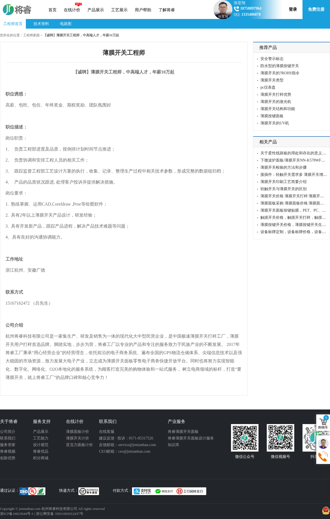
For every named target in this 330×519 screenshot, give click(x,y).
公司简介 (7, 432)
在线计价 (72, 10)
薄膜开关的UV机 (274, 123)
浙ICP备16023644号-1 (17, 514)
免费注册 (316, 9)
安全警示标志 (272, 59)
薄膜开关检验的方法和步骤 (283, 167)
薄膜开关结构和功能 (277, 109)
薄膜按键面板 (272, 116)
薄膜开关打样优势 (275, 94)
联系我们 (7, 438)
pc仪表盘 (268, 87)
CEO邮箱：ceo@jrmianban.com (124, 451)
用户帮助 (143, 10)
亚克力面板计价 (79, 445)
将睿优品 (40, 451)
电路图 (66, 24)
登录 (293, 9)
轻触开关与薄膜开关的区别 (283, 189)
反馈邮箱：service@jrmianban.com (127, 445)
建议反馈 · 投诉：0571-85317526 (126, 438)
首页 (52, 10)
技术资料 (41, 24)
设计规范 (40, 445)
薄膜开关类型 (272, 80)
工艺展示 (119, 10)
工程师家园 (31, 35)
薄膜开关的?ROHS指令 (279, 73)
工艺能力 (40, 438)
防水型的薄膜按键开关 (279, 66)
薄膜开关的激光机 (275, 102)
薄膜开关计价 (77, 438)
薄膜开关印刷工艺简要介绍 (283, 182)
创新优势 (7, 458)
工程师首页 (13, 24)
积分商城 (40, 458)
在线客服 (106, 432)
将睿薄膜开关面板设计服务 (191, 438)
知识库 (173, 445)
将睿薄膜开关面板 (183, 432)
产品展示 (95, 10)
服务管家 (7, 445)
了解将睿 (166, 10)
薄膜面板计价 (77, 432)
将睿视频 (7, 451)
